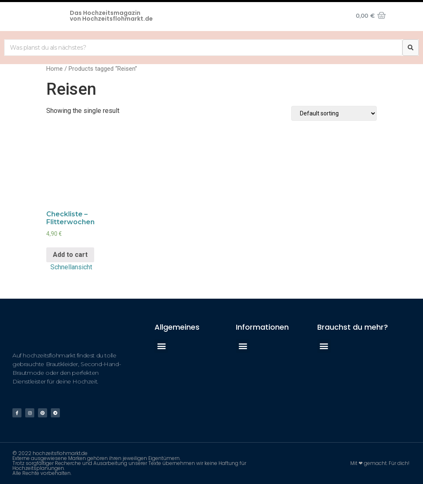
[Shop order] (334, 113)
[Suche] (410, 47)
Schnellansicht (71, 267)
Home (54, 68)
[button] (161, 346)
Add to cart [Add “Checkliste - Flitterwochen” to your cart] (70, 255)
